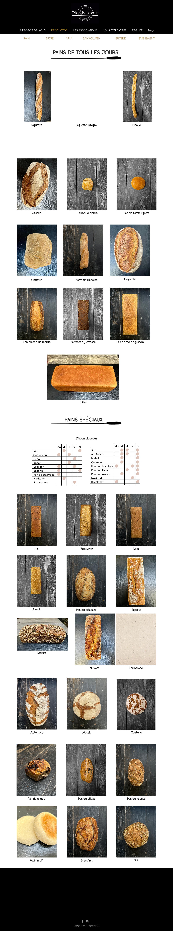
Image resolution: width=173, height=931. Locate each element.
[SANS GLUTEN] (91, 38)
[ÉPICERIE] (120, 38)
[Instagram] (87, 922)
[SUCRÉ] (49, 38)
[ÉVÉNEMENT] (146, 38)
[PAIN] (26, 38)
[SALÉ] (69, 38)
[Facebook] (82, 922)
